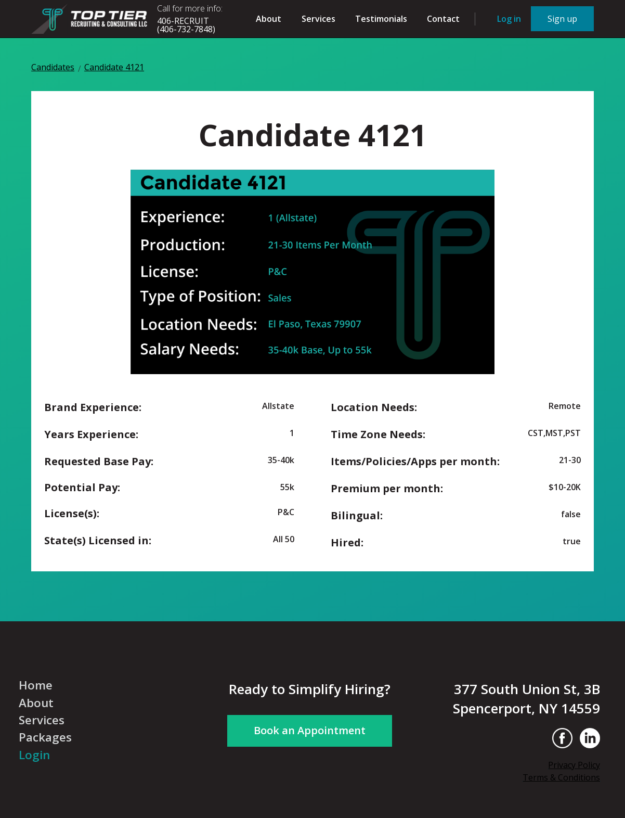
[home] (91, 18)
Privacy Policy (574, 765)
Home (36, 685)
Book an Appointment (310, 730)
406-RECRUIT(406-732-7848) (186, 25)
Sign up (562, 18)
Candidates (52, 68)
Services (318, 18)
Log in (509, 18)
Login (34, 755)
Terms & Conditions (561, 777)
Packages (45, 737)
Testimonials (381, 18)
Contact (443, 18)
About (268, 18)
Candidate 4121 (114, 68)
